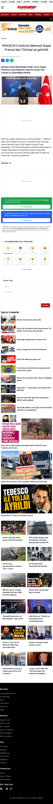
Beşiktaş (3, 750)
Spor (30, 14)
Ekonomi (22, 14)
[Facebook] (1, 789)
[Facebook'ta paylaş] (3, 60)
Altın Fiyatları (5, 726)
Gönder (45, 305)
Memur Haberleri (6, 730)
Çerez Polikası (5, 776)
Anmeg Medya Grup (8, 693)
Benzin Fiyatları (6, 736)
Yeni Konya (4, 703)
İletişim (2, 773)
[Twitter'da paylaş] (7, 60)
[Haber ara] (51, 19)
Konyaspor (4, 746)
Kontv (2, 700)
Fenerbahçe (4, 756)
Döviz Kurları (5, 723)
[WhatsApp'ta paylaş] (12, 60)
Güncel (14, 14)
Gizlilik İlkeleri (5, 779)
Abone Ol (26, 220)
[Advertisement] (26, 120)
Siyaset (38, 14)
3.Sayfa (46, 14)
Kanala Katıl (26, 207)
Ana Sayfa (5, 14)
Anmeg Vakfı (5, 697)
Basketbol (4, 759)
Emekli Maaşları (6, 733)
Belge (2, 710)
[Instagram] (11, 789)
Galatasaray (4, 753)
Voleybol (3, 763)
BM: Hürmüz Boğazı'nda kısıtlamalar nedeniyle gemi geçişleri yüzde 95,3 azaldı (25, 18)
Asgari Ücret (5, 720)
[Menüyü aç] (2, 7)
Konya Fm (4, 706)
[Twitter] (7, 789)
